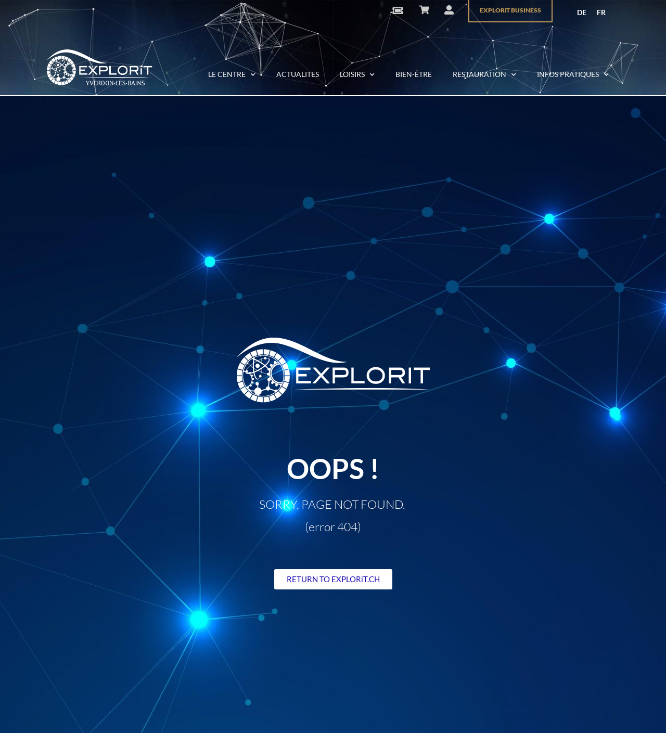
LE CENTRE (231, 75)
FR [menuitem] (601, 12)
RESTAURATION (484, 75)
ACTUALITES (297, 74)
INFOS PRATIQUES (573, 75)
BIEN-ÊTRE (413, 74)
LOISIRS (357, 75)
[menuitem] (582, 12)
